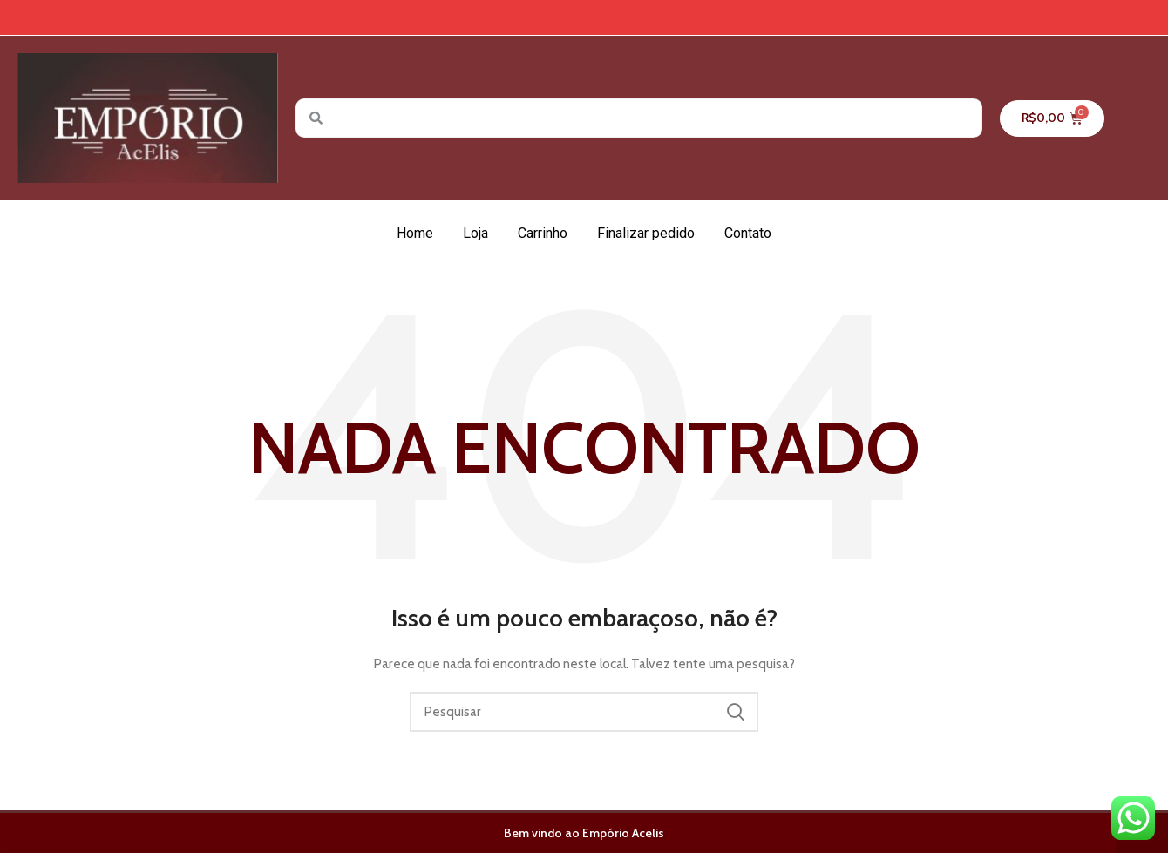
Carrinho (542, 233)
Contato (747, 233)
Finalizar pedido (646, 233)
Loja (475, 233)
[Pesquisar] (584, 712)
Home (415, 233)
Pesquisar (735, 712)
